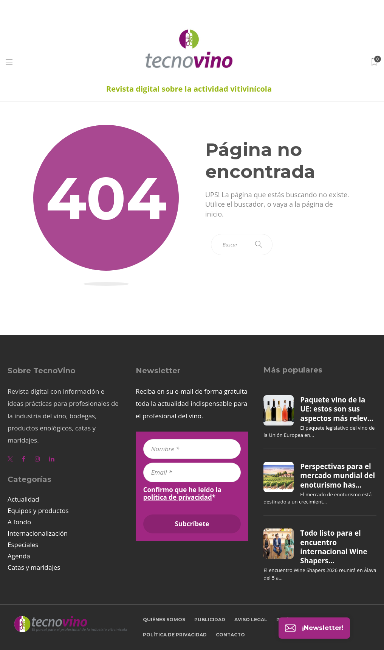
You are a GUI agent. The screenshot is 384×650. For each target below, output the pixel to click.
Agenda (19, 556)
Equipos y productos (38, 510)
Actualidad (23, 499)
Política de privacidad (175, 635)
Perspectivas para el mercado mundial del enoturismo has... (337, 475)
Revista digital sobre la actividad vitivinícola (189, 89)
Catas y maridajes (34, 567)
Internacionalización (38, 533)
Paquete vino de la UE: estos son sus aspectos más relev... (336, 409)
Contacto (230, 635)
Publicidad (209, 619)
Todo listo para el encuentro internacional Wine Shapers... (333, 546)
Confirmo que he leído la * (182, 493)
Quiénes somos (164, 619)
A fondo (19, 522)
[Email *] (192, 472)
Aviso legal (250, 619)
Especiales (23, 544)
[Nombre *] (192, 449)
